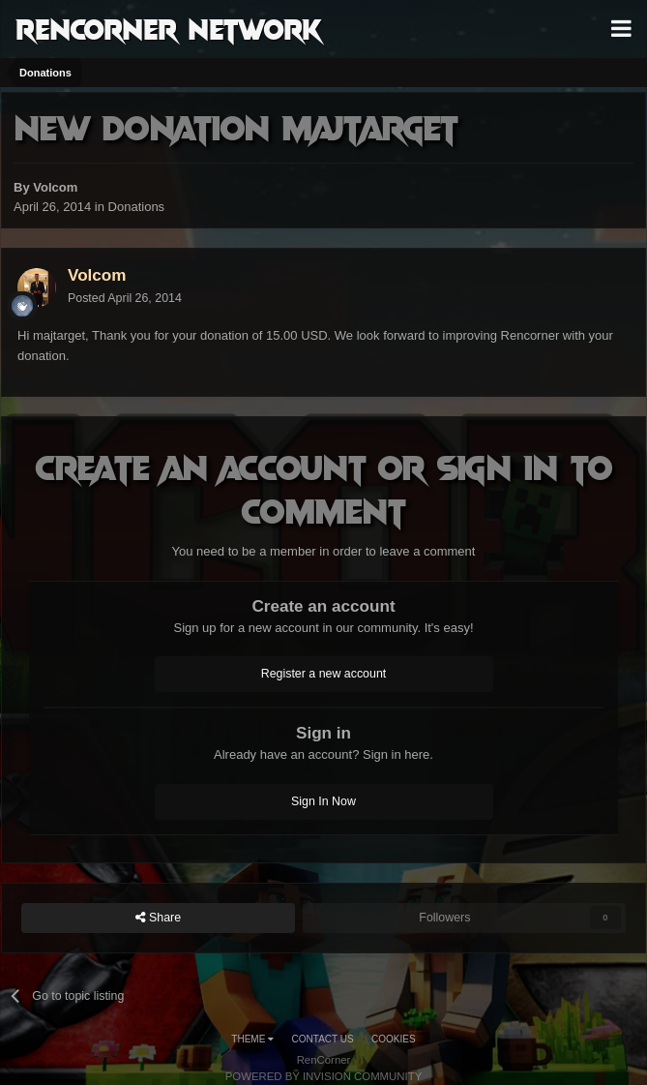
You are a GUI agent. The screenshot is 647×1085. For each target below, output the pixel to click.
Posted (125, 298)
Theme (252, 1039)
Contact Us (323, 1039)
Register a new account (324, 673)
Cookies (393, 1039)
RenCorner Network (168, 28)
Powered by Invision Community (324, 1076)
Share (158, 918)
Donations (136, 206)
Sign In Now (323, 801)
